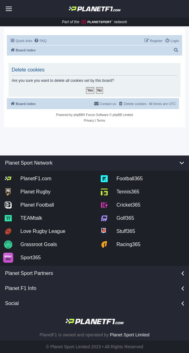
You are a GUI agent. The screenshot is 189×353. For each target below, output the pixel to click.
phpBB (78, 115)
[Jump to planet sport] (97, 22)
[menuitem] (40, 41)
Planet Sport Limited (129, 334)
